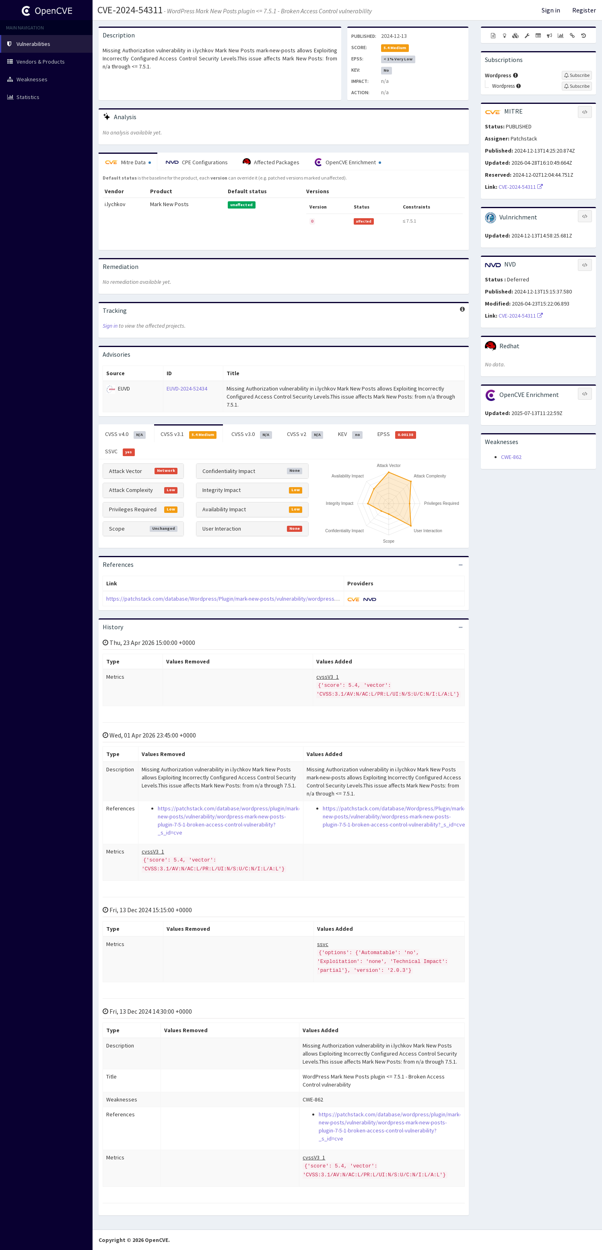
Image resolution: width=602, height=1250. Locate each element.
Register (584, 10)
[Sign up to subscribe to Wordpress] (577, 75)
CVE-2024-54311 (130, 10)
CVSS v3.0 (251, 434)
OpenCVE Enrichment (347, 162)
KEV (350, 434)
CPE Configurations (197, 162)
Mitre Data (128, 162)
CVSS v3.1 (189, 434)
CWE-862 (511, 457)
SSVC (120, 452)
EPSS (396, 434)
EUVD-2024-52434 (187, 388)
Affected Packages (271, 162)
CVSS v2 (305, 434)
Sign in (551, 10)
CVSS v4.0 (125, 434)
